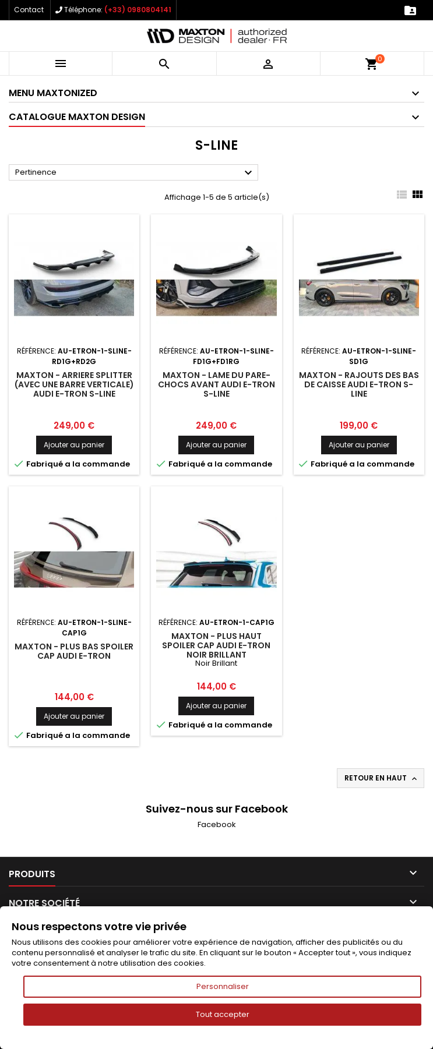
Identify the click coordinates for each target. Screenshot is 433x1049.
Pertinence (135, 173)
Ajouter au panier (74, 445)
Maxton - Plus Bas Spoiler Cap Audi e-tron (74, 651)
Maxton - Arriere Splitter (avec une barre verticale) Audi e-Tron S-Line (74, 384)
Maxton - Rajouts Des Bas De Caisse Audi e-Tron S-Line (359, 384)
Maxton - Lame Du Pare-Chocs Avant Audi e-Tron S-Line (216, 384)
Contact (29, 10)
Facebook (217, 824)
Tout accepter (222, 1014)
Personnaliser (222, 986)
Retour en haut (381, 778)
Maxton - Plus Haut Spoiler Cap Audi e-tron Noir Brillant (216, 645)
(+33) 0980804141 (137, 10)
